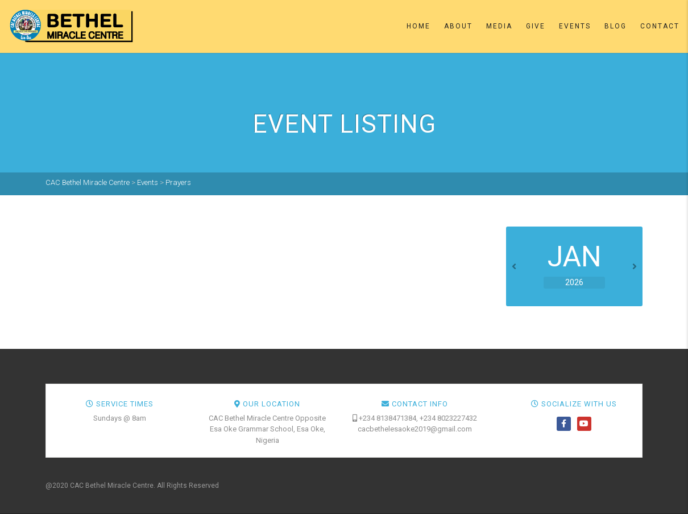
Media (499, 26)
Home (418, 26)
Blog (615, 26)
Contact (659, 26)
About (458, 26)
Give (535, 26)
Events (575, 26)
